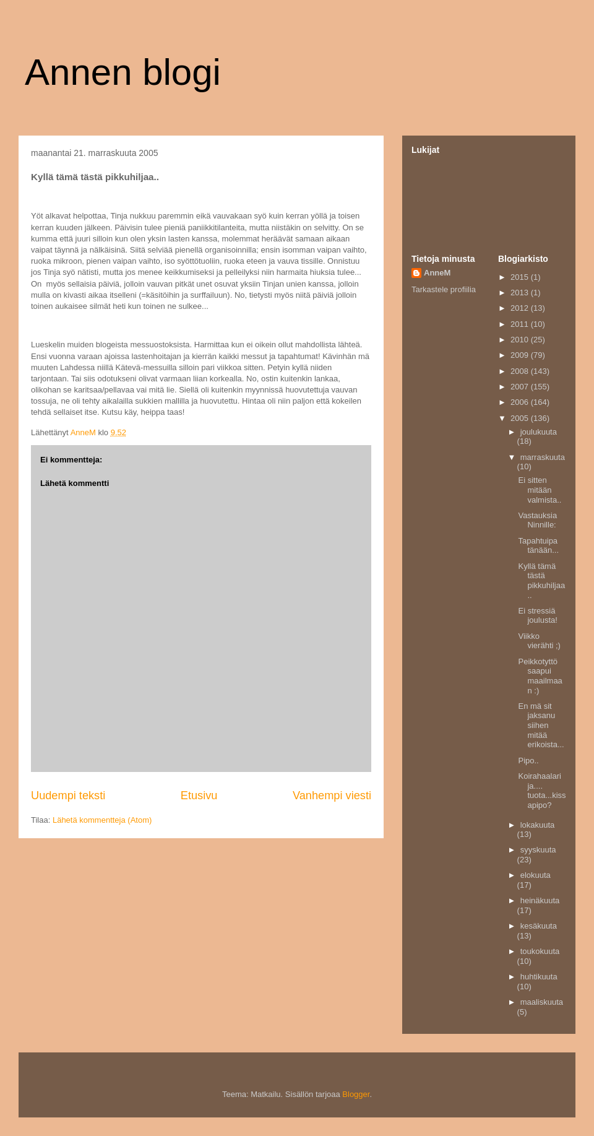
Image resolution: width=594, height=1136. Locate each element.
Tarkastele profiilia (443, 289)
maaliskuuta (541, 1002)
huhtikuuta (538, 976)
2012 (520, 308)
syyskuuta (538, 849)
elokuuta (535, 875)
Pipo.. (528, 760)
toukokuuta (540, 951)
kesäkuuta (538, 925)
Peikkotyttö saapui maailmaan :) (540, 676)
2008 (520, 371)
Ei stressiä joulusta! (537, 615)
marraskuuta (542, 457)
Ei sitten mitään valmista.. (539, 489)
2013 (520, 292)
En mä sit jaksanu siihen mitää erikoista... (541, 725)
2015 (520, 277)
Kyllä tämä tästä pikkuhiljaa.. (541, 580)
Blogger (355, 1094)
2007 (520, 386)
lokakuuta (537, 825)
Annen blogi (123, 72)
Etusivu (199, 795)
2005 (520, 418)
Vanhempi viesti (332, 795)
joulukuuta (538, 431)
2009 (520, 355)
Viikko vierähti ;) (539, 641)
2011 (520, 324)
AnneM (437, 272)
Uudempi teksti (68, 795)
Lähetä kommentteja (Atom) (102, 820)
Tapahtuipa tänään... (538, 545)
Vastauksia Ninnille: (537, 520)
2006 (520, 402)
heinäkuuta (540, 900)
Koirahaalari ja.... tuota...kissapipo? (542, 790)
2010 (520, 339)
